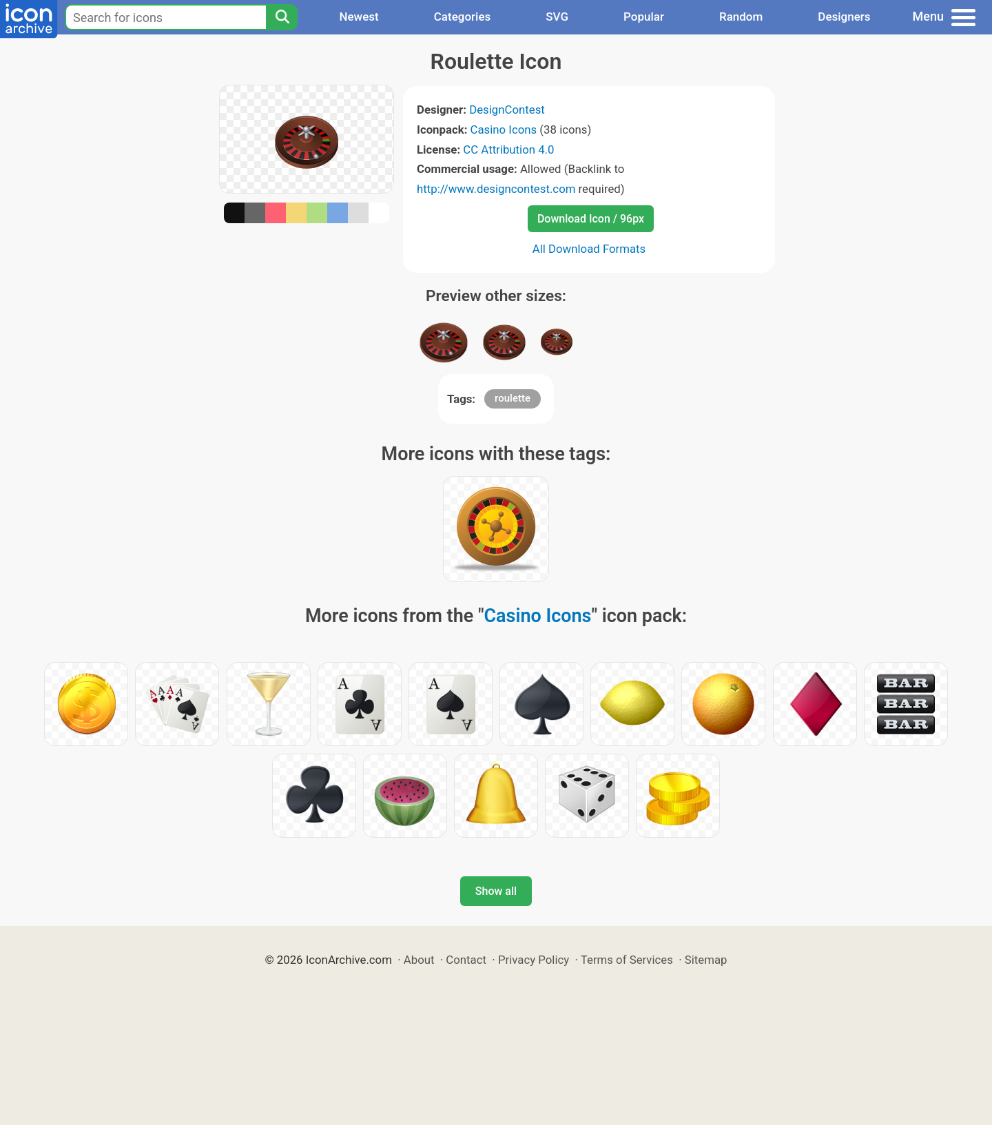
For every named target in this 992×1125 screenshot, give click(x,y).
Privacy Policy (533, 960)
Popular (643, 16)
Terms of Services (627, 960)
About (419, 960)
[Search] (282, 17)
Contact (466, 960)
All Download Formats (589, 249)
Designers (844, 16)
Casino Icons (504, 129)
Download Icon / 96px (590, 218)
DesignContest (507, 109)
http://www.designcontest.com (496, 189)
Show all (496, 891)
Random (741, 16)
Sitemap (706, 960)
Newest (358, 16)
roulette (512, 398)
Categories (462, 16)
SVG (557, 16)
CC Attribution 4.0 (508, 149)
